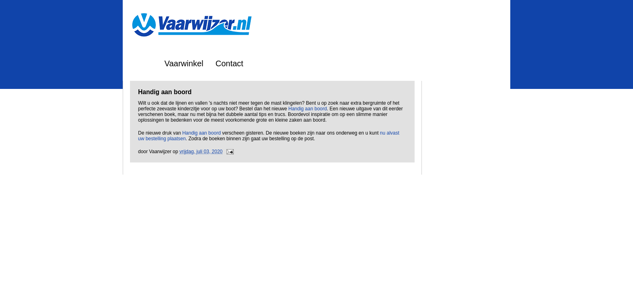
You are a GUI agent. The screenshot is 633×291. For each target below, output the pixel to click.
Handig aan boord (307, 109)
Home (141, 63)
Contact (229, 63)
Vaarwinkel (183, 63)
